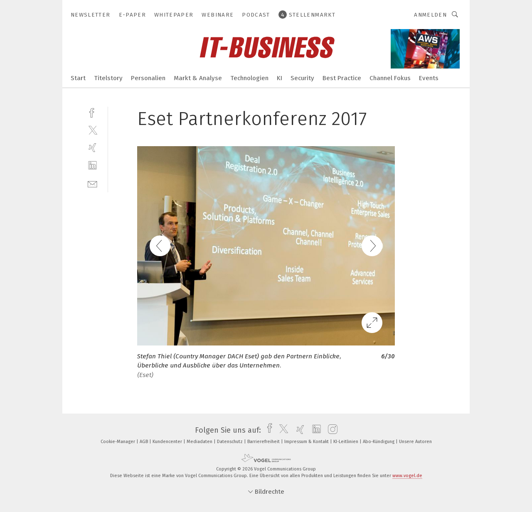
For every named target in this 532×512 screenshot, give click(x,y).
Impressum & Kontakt (307, 441)
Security (302, 78)
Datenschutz (230, 441)
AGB (144, 441)
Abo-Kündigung (379, 441)
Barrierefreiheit (264, 441)
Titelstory (108, 78)
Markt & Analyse (198, 78)
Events (428, 78)
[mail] (92, 183)
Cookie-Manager (118, 441)
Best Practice (342, 78)
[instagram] (330, 430)
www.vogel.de (407, 475)
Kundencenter (168, 441)
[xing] (92, 147)
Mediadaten (200, 441)
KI (279, 78)
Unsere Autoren (415, 441)
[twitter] (92, 130)
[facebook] (92, 112)
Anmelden (430, 14)
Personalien (148, 78)
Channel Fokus (390, 78)
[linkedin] (92, 165)
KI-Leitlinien (346, 441)
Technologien (249, 78)
